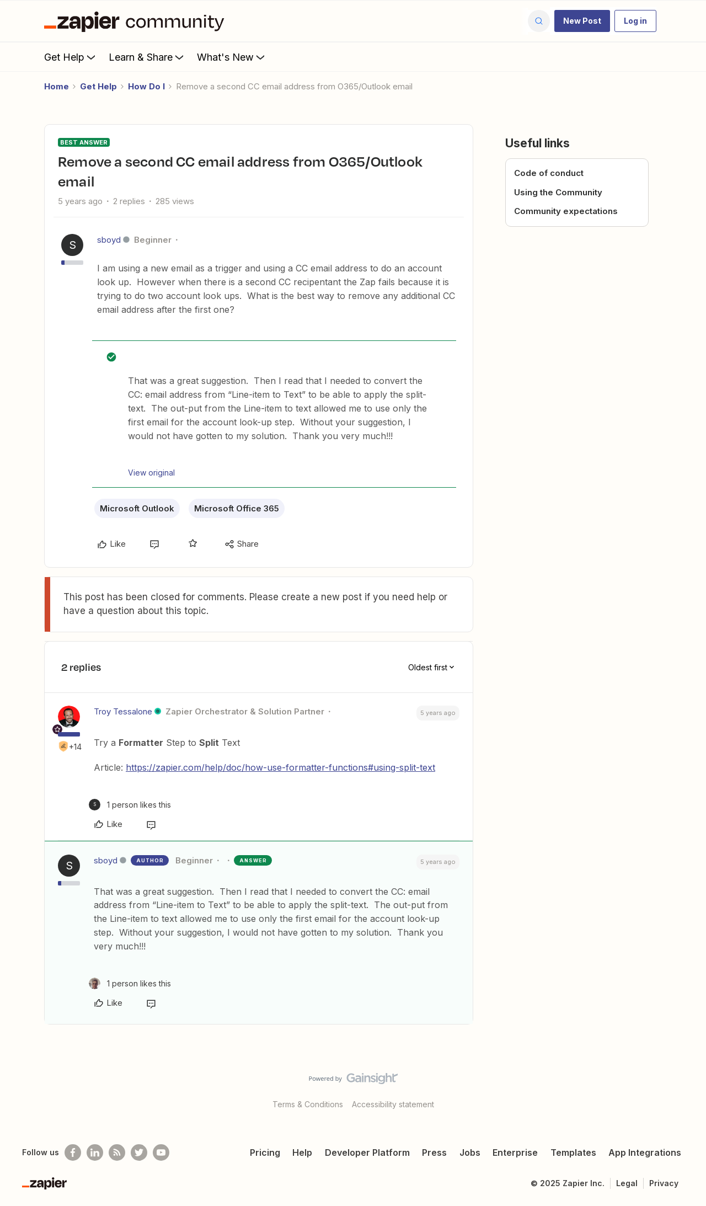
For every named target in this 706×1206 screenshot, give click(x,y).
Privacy (663, 1183)
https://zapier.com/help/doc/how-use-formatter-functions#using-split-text (280, 767)
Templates (573, 1152)
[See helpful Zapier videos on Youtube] (161, 1152)
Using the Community (558, 192)
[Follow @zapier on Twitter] (139, 1152)
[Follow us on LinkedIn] (95, 1152)
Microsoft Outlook (137, 508)
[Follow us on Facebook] (73, 1152)
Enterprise (515, 1152)
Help (302, 1152)
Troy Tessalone (123, 711)
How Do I (146, 86)
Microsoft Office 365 (236, 508)
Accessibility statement (393, 1104)
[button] (582, 21)
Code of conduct (549, 173)
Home (56, 86)
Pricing (265, 1152)
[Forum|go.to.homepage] (136, 21)
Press (434, 1152)
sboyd (109, 239)
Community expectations (566, 211)
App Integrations (644, 1152)
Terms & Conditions (307, 1104)
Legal (627, 1183)
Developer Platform (367, 1152)
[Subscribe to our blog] (117, 1152)
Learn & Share (147, 56)
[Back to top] (684, 1088)
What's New (232, 56)
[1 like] (130, 804)
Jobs (469, 1152)
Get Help (71, 56)
